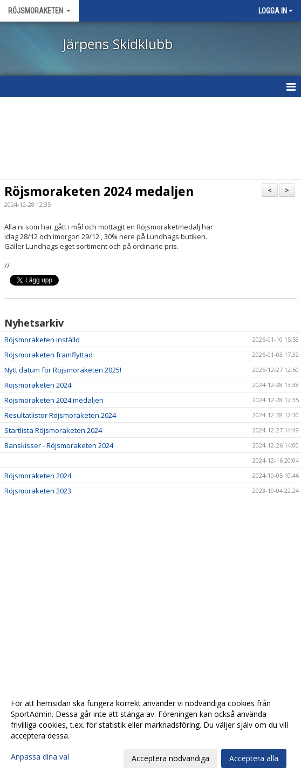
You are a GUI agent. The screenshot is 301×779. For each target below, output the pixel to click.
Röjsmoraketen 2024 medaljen (99, 191)
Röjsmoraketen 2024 (37, 385)
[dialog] (150, 730)
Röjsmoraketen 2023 (37, 491)
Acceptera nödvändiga (170, 758)
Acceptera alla (253, 758)
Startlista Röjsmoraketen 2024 (53, 430)
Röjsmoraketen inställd (42, 339)
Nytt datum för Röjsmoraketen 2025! (62, 370)
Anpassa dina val (40, 757)
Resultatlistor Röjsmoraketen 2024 (60, 415)
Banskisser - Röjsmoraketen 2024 (58, 445)
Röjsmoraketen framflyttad (48, 355)
